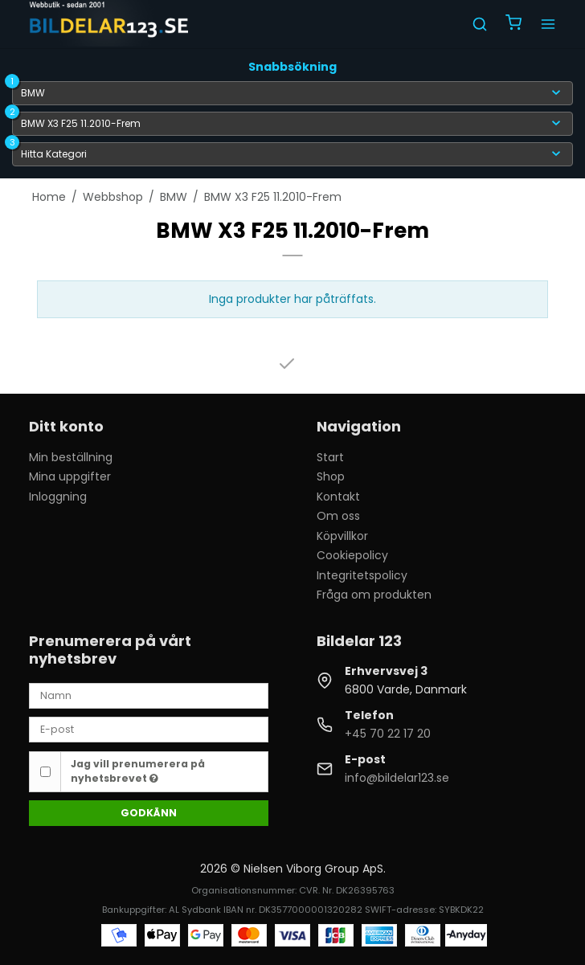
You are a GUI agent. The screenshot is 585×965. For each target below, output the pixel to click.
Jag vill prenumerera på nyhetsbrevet (138, 771)
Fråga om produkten (374, 595)
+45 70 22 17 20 (388, 734)
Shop (331, 476)
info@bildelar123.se (397, 778)
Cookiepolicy (352, 555)
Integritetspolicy (362, 575)
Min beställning (70, 457)
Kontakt (338, 497)
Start (330, 457)
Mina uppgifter (70, 476)
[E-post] (148, 729)
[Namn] (148, 695)
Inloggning (58, 497)
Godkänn (149, 813)
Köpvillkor (342, 536)
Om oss (338, 516)
